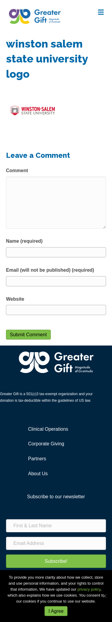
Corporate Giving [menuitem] (46, 443)
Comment (17, 170)
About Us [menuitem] (38, 473)
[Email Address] (56, 543)
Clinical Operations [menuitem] (48, 429)
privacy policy (88, 589)
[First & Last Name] (56, 525)
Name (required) (24, 241)
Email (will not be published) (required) (50, 270)
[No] (105, 596)
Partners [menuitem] (37, 458)
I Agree (56, 611)
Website (15, 299)
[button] (56, 561)
